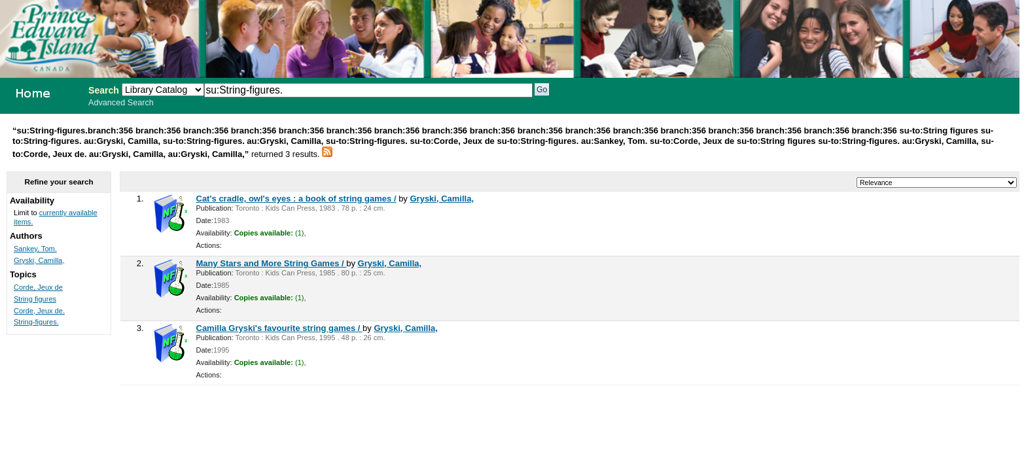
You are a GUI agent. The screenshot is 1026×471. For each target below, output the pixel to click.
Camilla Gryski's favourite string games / (279, 328)
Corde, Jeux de (38, 287)
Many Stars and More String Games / (271, 263)
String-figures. (36, 322)
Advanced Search (121, 102)
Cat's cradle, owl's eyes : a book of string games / (296, 198)
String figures (35, 299)
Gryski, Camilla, (442, 198)
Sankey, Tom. (35, 249)
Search (103, 90)
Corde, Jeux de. (39, 311)
